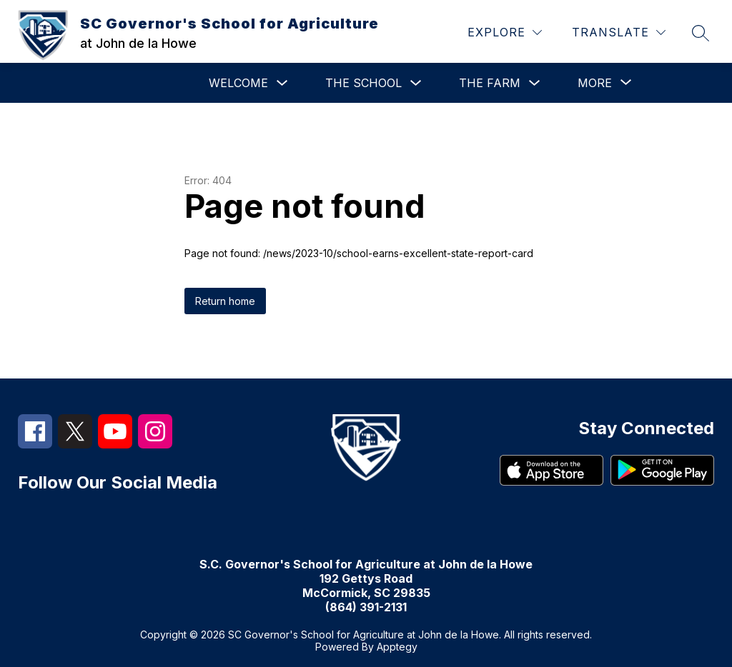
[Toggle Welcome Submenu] (282, 83)
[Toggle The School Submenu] (416, 83)
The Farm (489, 83)
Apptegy (397, 647)
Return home (225, 301)
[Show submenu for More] (595, 82)
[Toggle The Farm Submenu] (534, 83)
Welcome (238, 83)
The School (363, 83)
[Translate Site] (618, 32)
